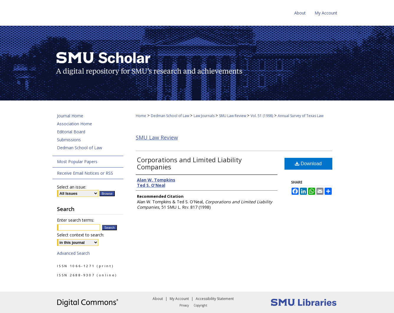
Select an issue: (71, 187)
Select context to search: (80, 235)
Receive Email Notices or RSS (85, 173)
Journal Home (70, 116)
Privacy (184, 305)
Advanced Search (73, 253)
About (158, 298)
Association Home (74, 124)
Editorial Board (71, 131)
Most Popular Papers (77, 161)
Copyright (200, 305)
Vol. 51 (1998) (262, 115)
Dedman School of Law (170, 115)
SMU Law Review (233, 115)
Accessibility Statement (215, 298)
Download (308, 163)
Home (141, 115)
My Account (179, 298)
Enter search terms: (75, 220)
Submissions (69, 139)
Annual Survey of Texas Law (300, 115)
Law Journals (204, 115)
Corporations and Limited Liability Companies (189, 163)
